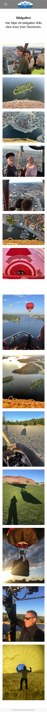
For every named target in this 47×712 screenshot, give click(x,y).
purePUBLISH (21, 710)
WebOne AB (32, 710)
